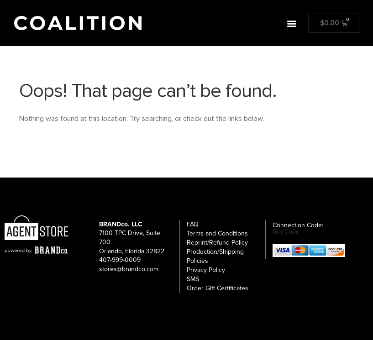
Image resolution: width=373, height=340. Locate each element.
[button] (291, 23)
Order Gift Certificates (217, 288)
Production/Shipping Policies (215, 256)
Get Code (286, 232)
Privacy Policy (206, 270)
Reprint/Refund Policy (217, 242)
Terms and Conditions (217, 233)
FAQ (193, 224)
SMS (193, 279)
